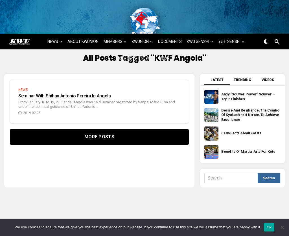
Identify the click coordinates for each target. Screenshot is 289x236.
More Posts (99, 120)
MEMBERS (113, 24)
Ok (269, 227)
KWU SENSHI (198, 24)
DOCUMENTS (170, 24)
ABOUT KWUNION (82, 24)
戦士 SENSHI (229, 24)
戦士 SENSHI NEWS (135, 41)
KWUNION (140, 24)
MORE (166, 41)
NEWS (52, 24)
